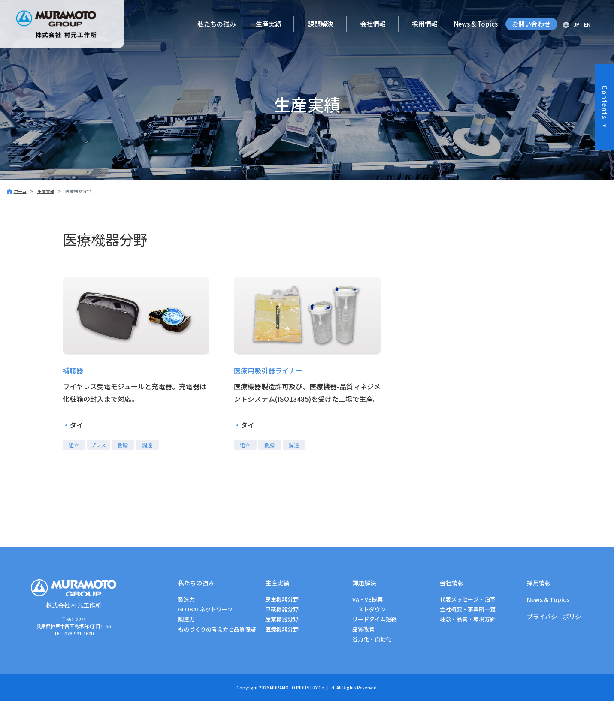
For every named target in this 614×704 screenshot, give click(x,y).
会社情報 (373, 23)
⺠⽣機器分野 (282, 602)
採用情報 (425, 23)
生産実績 (268, 23)
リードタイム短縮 (374, 621)
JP (577, 24)
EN (587, 24)
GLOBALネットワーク (205, 612)
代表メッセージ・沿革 (468, 602)
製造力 (186, 602)
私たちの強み (216, 23)
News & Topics (476, 23)
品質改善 (363, 632)
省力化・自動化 (371, 642)
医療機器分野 (282, 632)
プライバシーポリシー (559, 620)
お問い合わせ (531, 23)
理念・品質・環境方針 (468, 621)
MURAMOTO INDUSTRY (294, 690)
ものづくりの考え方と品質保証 (217, 632)
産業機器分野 (282, 621)
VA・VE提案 (367, 602)
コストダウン (369, 612)
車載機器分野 (282, 612)
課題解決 (320, 23)
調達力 (186, 621)
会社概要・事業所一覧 (468, 612)
